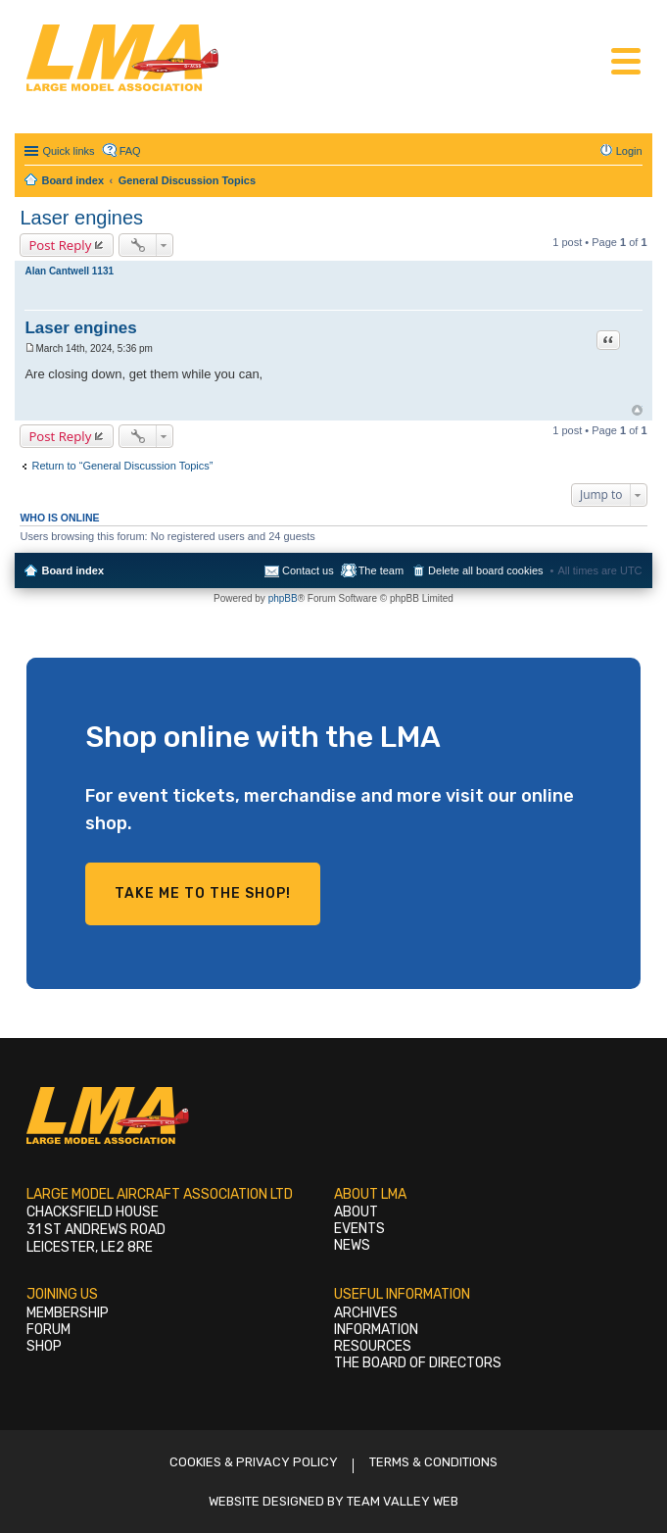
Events (359, 1228)
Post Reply (59, 245)
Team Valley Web (402, 1501)
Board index (72, 570)
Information (376, 1329)
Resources (372, 1346)
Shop (44, 1346)
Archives (366, 1313)
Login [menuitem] (629, 151)
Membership (67, 1313)
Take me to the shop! (203, 893)
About (356, 1212)
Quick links (68, 151)
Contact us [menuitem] (308, 570)
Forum (48, 1329)
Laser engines (81, 217)
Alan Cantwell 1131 (69, 271)
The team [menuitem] (381, 570)
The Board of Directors (417, 1363)
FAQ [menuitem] (130, 151)
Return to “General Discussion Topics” (122, 465)
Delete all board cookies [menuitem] (485, 570)
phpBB (283, 598)
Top (637, 410)
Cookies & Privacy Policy (253, 1462)
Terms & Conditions (433, 1462)
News (352, 1245)
